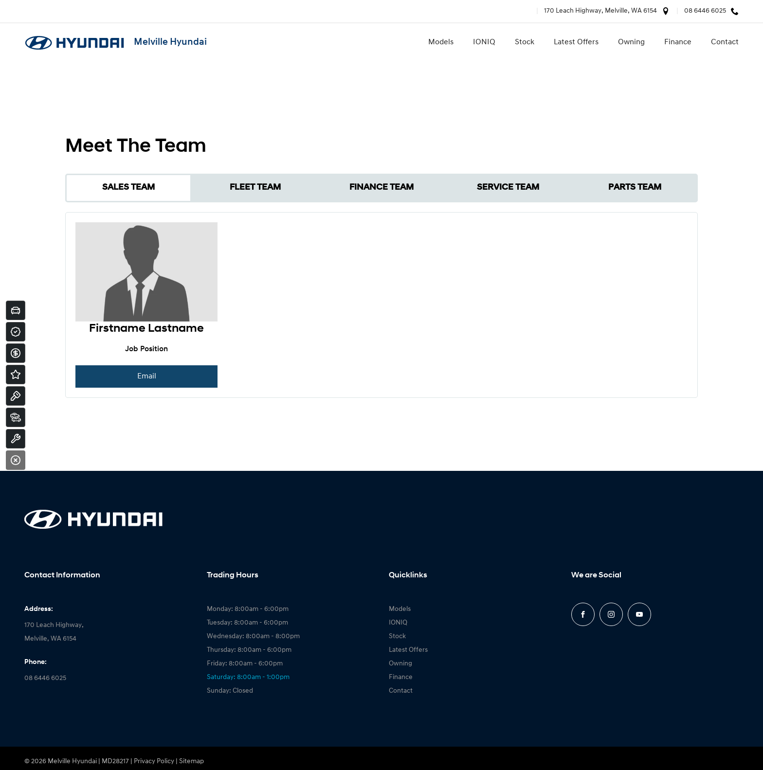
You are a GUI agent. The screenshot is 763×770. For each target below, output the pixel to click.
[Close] (15, 460)
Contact (725, 42)
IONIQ (484, 42)
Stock (524, 42)
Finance (677, 42)
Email (146, 376)
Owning (631, 42)
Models (441, 42)
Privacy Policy (154, 761)
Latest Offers (576, 42)
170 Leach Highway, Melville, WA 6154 (600, 11)
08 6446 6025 (705, 11)
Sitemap (191, 761)
